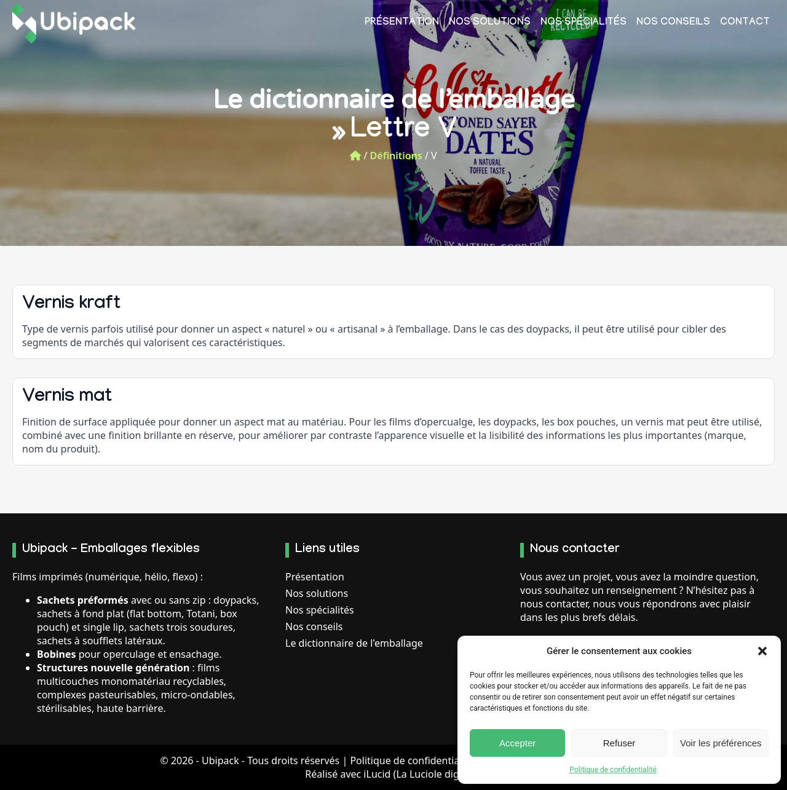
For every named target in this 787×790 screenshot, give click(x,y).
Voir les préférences (721, 743)
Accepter (517, 743)
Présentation (402, 23)
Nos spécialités (583, 23)
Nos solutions (490, 23)
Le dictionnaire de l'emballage (354, 643)
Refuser (619, 743)
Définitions (396, 155)
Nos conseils (673, 23)
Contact (745, 23)
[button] (762, 651)
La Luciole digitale (437, 774)
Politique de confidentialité (613, 769)
